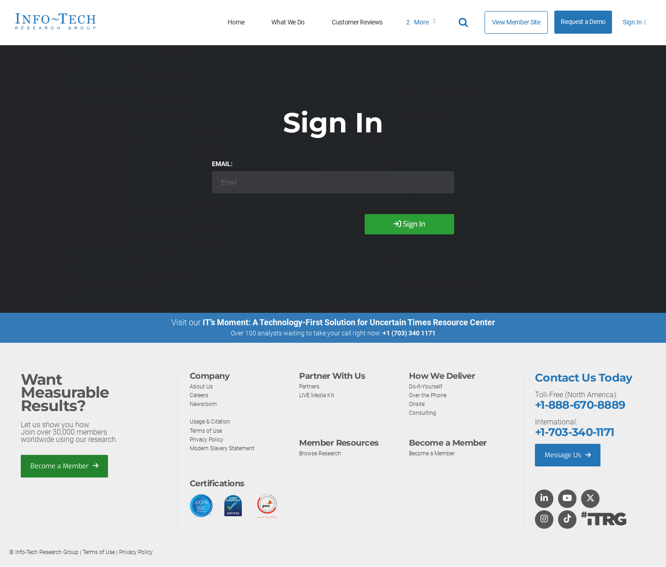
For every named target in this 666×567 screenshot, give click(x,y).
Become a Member (67, 466)
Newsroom (205, 403)
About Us (203, 386)
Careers (201, 395)
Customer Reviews (357, 22)
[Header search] (464, 22)
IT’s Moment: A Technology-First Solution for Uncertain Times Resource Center (349, 322)
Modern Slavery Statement (227, 448)
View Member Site (516, 22)
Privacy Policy (209, 439)
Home (236, 22)
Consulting (424, 412)
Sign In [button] (634, 22)
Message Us (570, 455)
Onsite (418, 403)
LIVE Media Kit (319, 395)
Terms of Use (208, 430)
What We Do (288, 22)
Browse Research (324, 453)
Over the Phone (430, 395)
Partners (311, 386)
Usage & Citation (213, 421)
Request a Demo (583, 22)
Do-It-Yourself (428, 386)
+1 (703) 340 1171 (409, 333)
